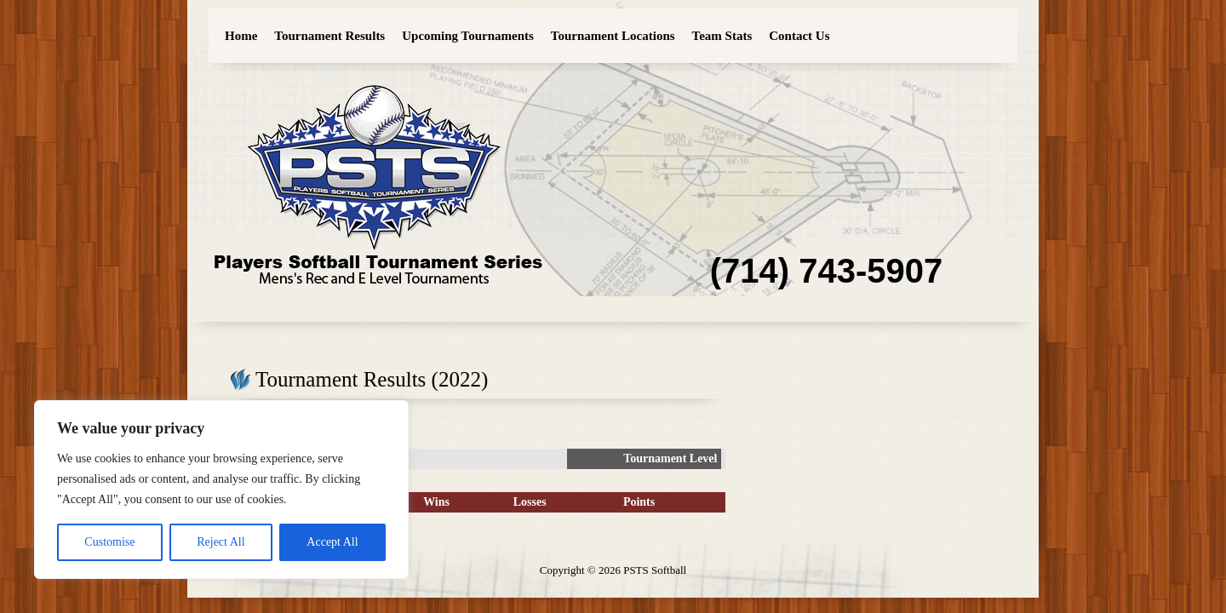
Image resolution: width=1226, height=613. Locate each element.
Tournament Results (329, 36)
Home (241, 36)
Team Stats (722, 36)
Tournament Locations (613, 36)
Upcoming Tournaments (468, 36)
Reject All (220, 542)
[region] (221, 489)
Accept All (332, 542)
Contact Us (799, 36)
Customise (109, 542)
